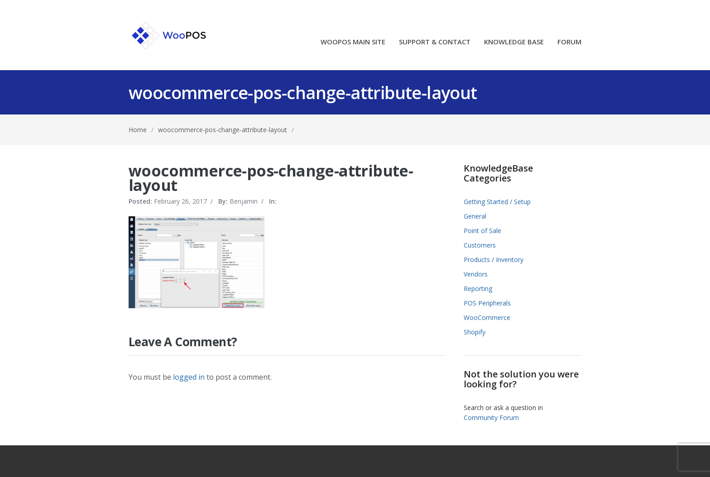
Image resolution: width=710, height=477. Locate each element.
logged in (189, 377)
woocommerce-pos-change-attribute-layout (222, 129)
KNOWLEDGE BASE (514, 42)
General (475, 216)
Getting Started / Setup (497, 201)
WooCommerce (487, 317)
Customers (480, 245)
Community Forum (491, 417)
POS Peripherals (487, 303)
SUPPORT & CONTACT (434, 42)
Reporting (478, 288)
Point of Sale (482, 230)
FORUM (569, 42)
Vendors (476, 274)
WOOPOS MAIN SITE (353, 42)
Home (138, 129)
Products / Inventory (493, 259)
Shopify (474, 332)
